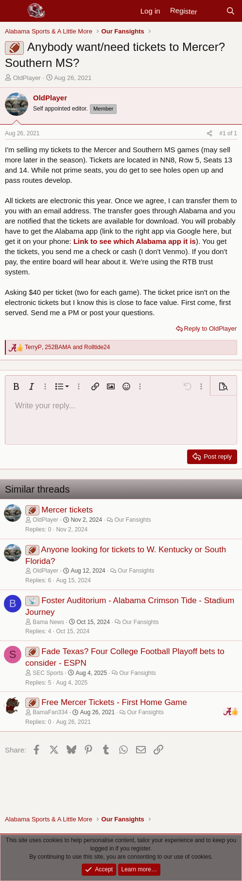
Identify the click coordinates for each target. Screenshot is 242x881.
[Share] (209, 133)
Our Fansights (132, 519)
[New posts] (211, 11)
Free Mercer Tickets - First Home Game (114, 702)
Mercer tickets (67, 509)
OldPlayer (27, 77)
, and (67, 347)
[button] (16, 386)
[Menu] (13, 11)
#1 (223, 133)
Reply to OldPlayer (210, 328)
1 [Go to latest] (235, 133)
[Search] (230, 11)
